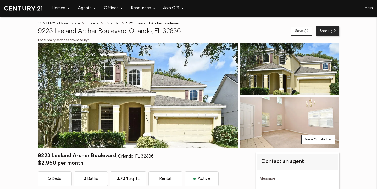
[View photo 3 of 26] (289, 122)
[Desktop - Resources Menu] (143, 8)
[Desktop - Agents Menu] (87, 8)
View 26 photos (318, 139)
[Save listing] (301, 31)
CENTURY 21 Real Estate (59, 23)
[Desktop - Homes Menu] (60, 8)
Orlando (112, 23)
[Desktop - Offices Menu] (113, 8)
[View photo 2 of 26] (289, 68)
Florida (92, 23)
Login (368, 8)
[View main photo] (138, 95)
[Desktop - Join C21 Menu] (173, 8)
